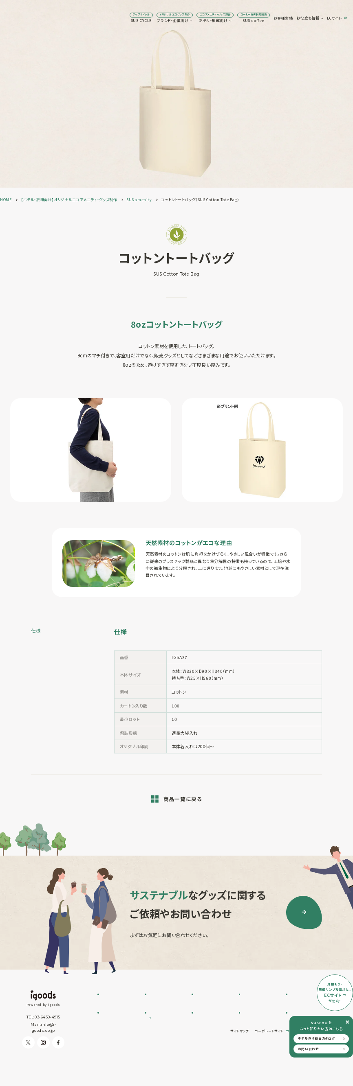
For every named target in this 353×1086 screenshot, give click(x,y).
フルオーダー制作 (164, 1002)
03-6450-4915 (47, 1017)
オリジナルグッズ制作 (214, 1027)
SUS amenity (208, 1002)
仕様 (35, 630)
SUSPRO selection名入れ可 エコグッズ (166, 1011)
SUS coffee (205, 18)
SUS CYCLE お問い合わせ (120, 1004)
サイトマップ (239, 1063)
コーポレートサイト (269, 1063)
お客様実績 (235, 18)
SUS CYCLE (93, 18)
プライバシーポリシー (311, 1063)
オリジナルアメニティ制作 (213, 1018)
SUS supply (207, 1008)
